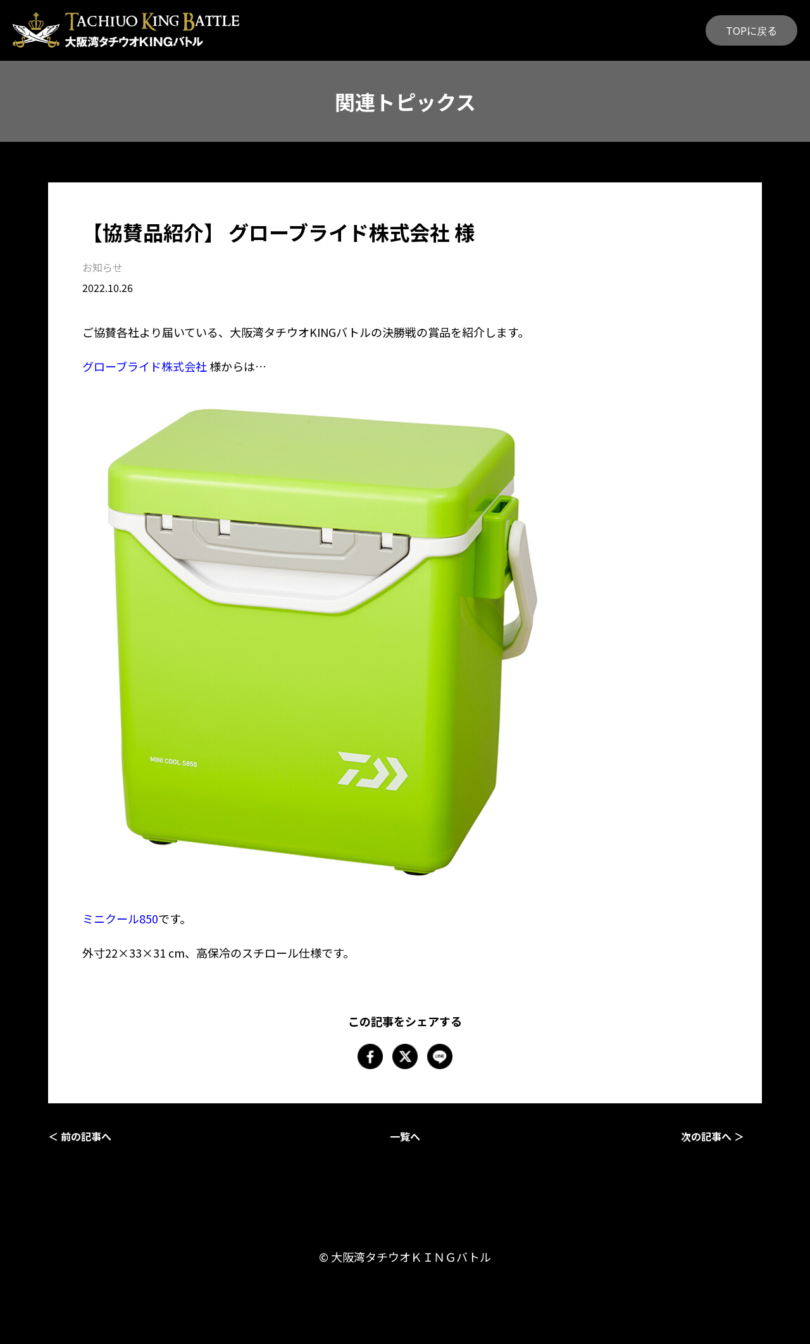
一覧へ (405, 1136)
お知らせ (102, 267)
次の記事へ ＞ (712, 1136)
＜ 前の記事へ (79, 1136)
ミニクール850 (120, 918)
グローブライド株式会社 (144, 366)
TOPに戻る (751, 30)
